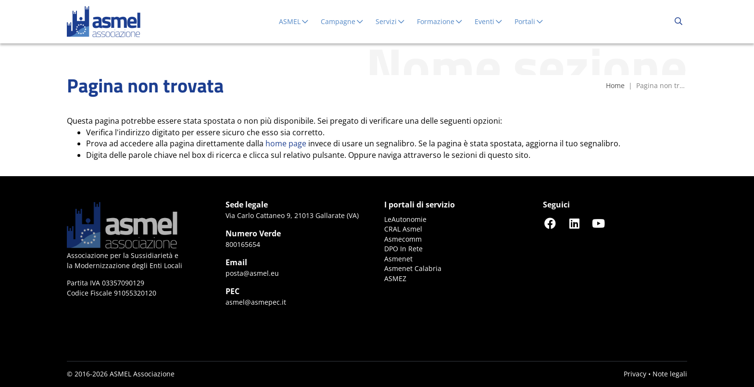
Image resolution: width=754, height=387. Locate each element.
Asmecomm (403, 239)
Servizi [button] (390, 21)
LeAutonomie (405, 219)
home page (285, 143)
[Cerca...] (678, 21)
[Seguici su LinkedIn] (574, 223)
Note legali (670, 373)
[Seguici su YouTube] (598, 223)
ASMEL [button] (294, 21)
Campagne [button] (342, 21)
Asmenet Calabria (412, 268)
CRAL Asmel (403, 228)
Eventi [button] (489, 21)
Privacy (635, 373)
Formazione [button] (440, 21)
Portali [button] (529, 21)
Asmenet (398, 258)
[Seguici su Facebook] (550, 223)
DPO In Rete (403, 248)
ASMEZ (395, 278)
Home (615, 85)
